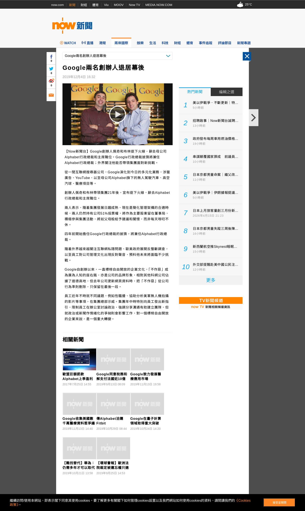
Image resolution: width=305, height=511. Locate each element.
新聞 (72, 5)
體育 (95, 5)
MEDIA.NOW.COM (159, 5)
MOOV (119, 5)
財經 (84, 5)
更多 (210, 280)
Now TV (134, 5)
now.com (57, 5)
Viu (106, 5)
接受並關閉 (279, 502)
